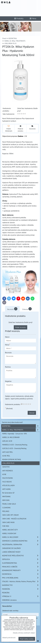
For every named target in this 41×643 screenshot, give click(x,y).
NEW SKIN (5, 500)
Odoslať (31, 413)
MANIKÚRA (21, 589)
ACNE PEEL (6, 456)
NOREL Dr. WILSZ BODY (21, 537)
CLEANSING (6, 507)
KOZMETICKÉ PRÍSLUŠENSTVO (21, 555)
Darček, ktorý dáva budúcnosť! (12, 422)
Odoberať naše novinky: (10, 610)
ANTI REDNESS (7, 471)
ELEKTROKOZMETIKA (21, 563)
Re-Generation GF (8, 493)
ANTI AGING (6, 489)
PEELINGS (5, 511)
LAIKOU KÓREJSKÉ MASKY (11, 552)
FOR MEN (5, 526)
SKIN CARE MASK (8, 522)
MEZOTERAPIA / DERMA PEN (21, 544)
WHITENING (6, 496)
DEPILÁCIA (21, 559)
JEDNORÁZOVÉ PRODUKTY (21, 570)
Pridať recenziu (20, 327)
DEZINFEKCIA (21, 574)
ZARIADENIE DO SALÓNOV (11, 548)
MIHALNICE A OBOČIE (21, 566)
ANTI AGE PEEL (7, 452)
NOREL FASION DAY (9, 533)
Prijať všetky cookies (27, 639)
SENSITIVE (6, 467)
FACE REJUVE (7, 482)
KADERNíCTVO (21, 585)
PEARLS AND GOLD (9, 504)
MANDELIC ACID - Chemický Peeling (14, 445)
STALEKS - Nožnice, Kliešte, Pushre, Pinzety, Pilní (21, 581)
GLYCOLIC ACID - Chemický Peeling (14, 448)
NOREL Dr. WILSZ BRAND (11, 437)
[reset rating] (21, 404)
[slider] (21, 114)
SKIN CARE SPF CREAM (10, 515)
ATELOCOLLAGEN (8, 485)
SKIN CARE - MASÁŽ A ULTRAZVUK (14, 519)
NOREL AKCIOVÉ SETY (10, 530)
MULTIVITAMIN (7, 478)
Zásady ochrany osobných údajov (24, 633)
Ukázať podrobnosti (9, 637)
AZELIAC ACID (7, 441)
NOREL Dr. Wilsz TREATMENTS (21, 430)
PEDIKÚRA (5, 593)
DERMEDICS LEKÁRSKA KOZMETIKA (21, 541)
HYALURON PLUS (8, 463)
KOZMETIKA (21, 426)
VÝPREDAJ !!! (21, 596)
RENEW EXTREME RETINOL (11, 459)
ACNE (4, 474)
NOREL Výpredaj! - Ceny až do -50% (14, 433)
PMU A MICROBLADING (21, 578)
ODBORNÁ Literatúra (9, 600)
